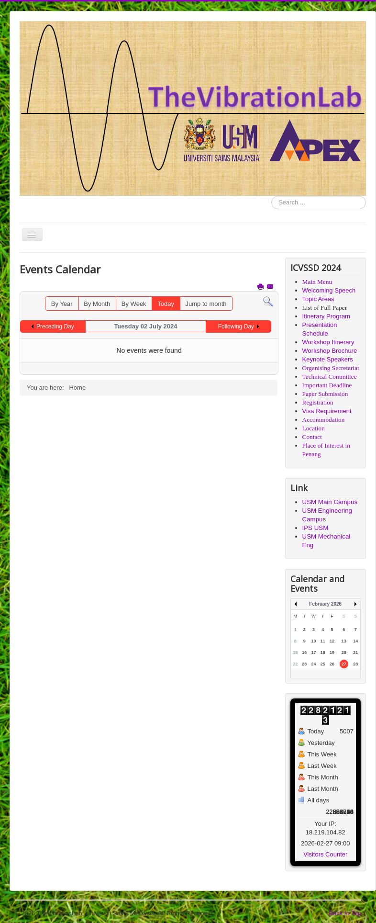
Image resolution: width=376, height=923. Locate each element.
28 (355, 664)
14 (355, 641)
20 (344, 652)
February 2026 (325, 604)
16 (304, 652)
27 (344, 664)
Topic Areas (318, 299)
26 (332, 664)
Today (165, 303)
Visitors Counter (325, 854)
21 (355, 652)
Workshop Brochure (329, 350)
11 (323, 641)
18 (323, 652)
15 (295, 652)
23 (304, 664)
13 (344, 641)
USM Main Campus (330, 502)
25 (323, 664)
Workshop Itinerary (328, 342)
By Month (97, 303)
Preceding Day (55, 326)
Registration (317, 402)
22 (295, 664)
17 (313, 652)
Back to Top (345, 913)
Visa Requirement (327, 411)
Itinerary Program (326, 316)
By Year (62, 303)
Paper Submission (325, 393)
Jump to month (206, 303)
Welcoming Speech (329, 290)
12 (332, 641)
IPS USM (315, 527)
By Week (134, 303)
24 (313, 664)
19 (332, 652)
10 (313, 641)
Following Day (236, 326)
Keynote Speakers (327, 359)
